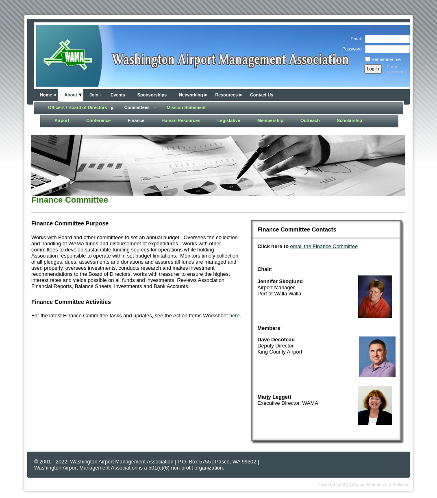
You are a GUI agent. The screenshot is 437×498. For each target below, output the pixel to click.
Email (354, 38)
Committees (137, 107)
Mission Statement (186, 107)
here (234, 315)
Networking (191, 94)
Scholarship (349, 120)
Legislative (228, 120)
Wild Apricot (353, 484)
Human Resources (180, 120)
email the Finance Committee (324, 246)
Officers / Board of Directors (77, 107)
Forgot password (396, 69)
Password (350, 48)
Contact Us (261, 94)
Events (118, 94)
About (70, 94)
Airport (61, 120)
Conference (98, 120)
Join (93, 94)
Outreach (310, 120)
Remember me (386, 59)
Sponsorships (152, 94)
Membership (270, 120)
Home (46, 94)
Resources (226, 94)
